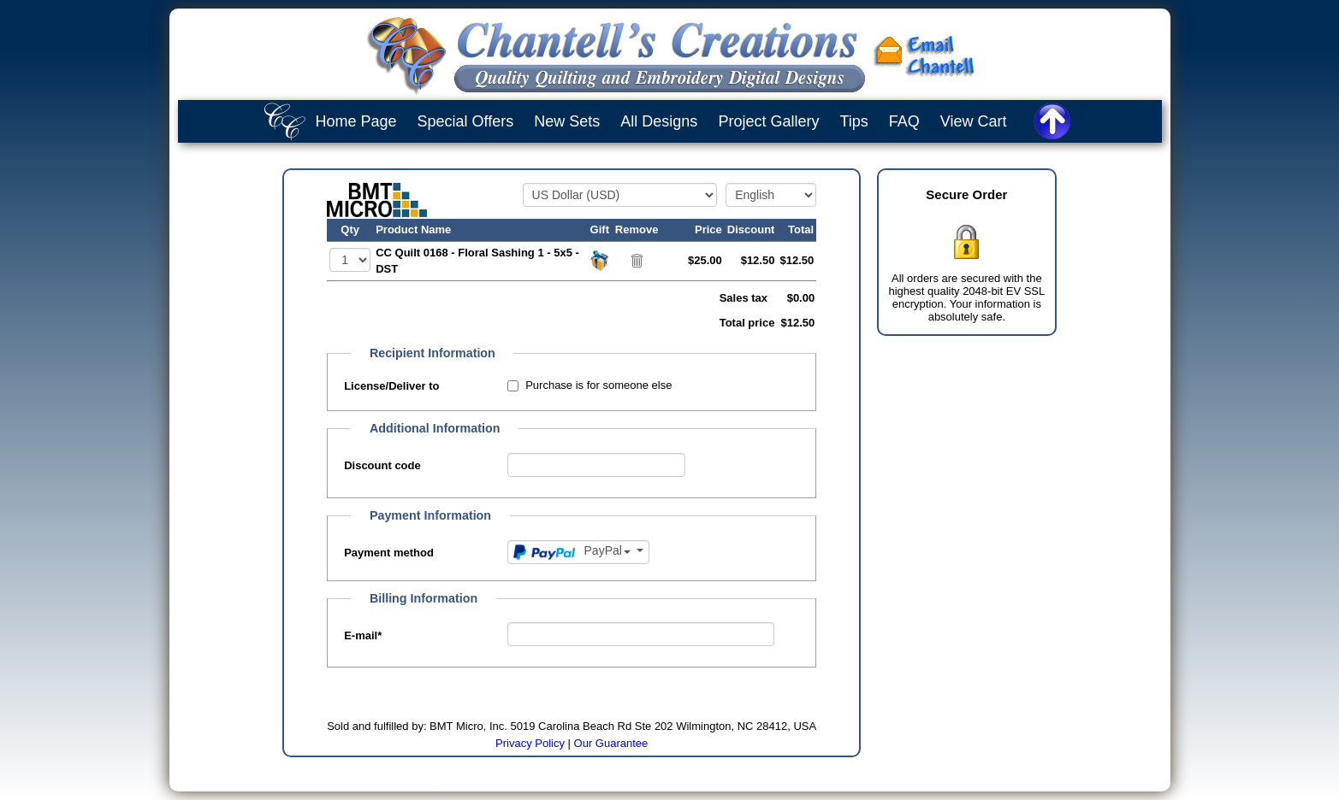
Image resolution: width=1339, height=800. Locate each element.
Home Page (356, 121)
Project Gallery (768, 121)
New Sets (567, 121)
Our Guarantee (611, 743)
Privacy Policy (530, 743)
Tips (853, 121)
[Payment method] (578, 552)
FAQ (904, 121)
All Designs (658, 121)
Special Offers (466, 121)
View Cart (973, 121)
